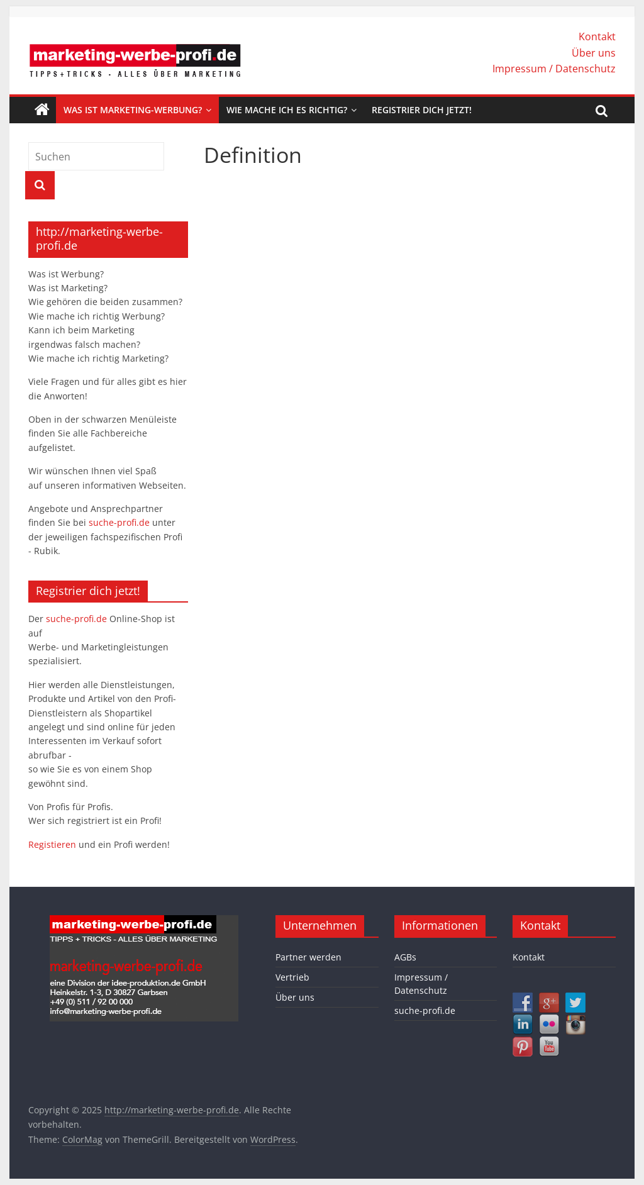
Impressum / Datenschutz (554, 68)
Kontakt (597, 36)
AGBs (405, 957)
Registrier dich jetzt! (422, 110)
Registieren (53, 844)
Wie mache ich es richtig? (286, 110)
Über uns (594, 53)
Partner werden (308, 957)
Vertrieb (292, 977)
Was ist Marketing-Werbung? (133, 110)
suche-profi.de (120, 522)
